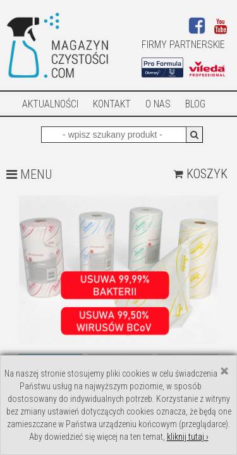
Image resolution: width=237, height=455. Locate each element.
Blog (195, 104)
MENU (29, 174)
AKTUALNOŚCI (50, 104)
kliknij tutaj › (188, 437)
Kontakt (112, 104)
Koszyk (200, 173)
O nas (158, 104)
